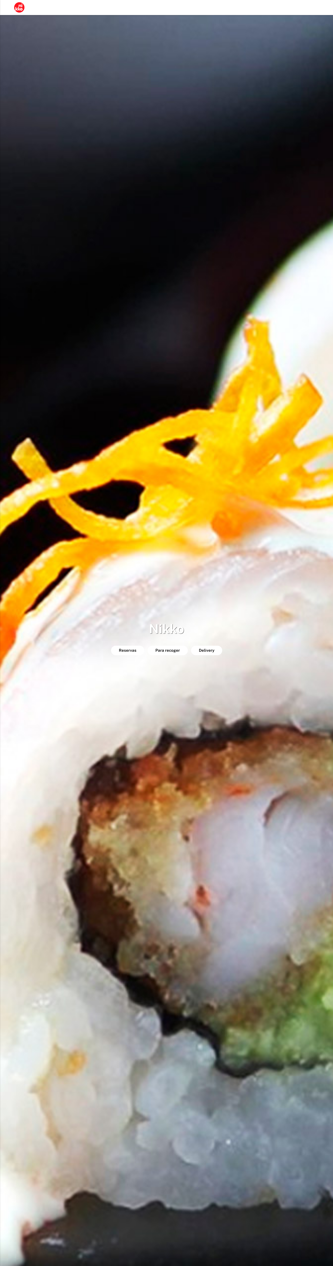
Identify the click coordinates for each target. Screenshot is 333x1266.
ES (319, 8)
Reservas (127, 650)
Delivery (206, 650)
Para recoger (167, 650)
